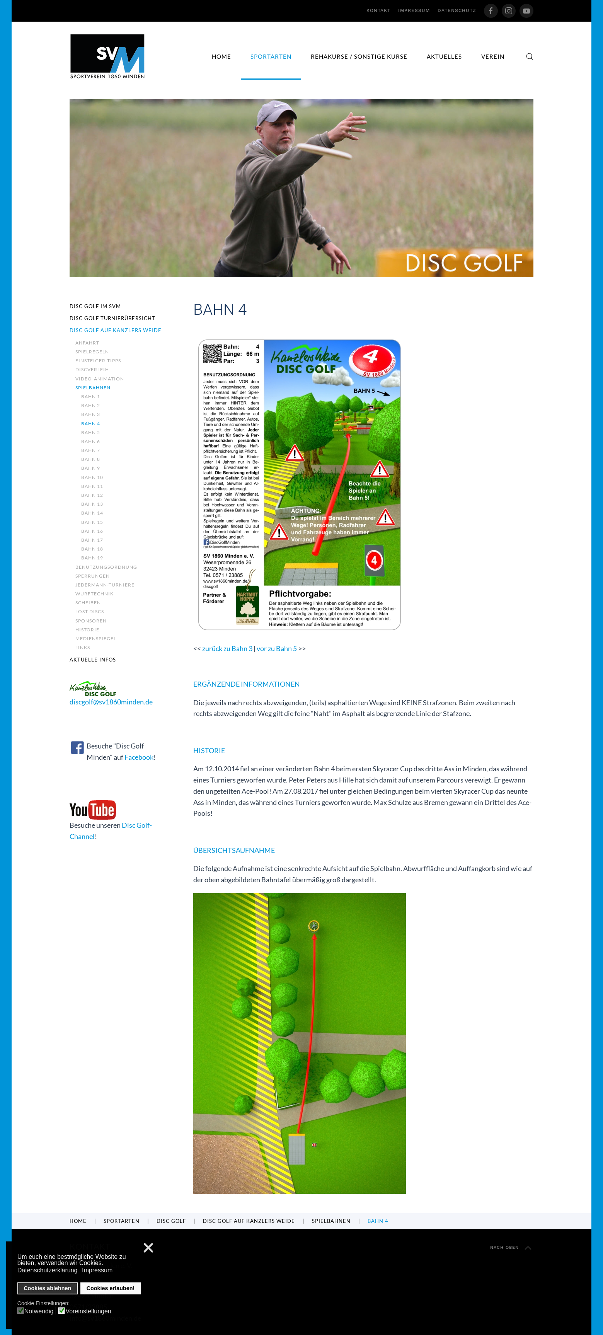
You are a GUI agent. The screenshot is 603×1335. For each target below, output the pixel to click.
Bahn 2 (90, 405)
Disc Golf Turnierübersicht (112, 318)
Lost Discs (89, 611)
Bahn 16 (92, 531)
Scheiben (88, 602)
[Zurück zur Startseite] (108, 56)
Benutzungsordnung (106, 567)
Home (221, 56)
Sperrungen (92, 576)
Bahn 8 (90, 459)
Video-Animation (99, 379)
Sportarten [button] (270, 56)
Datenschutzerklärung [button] (47, 1270)
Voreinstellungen (88, 1311)
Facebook (138, 757)
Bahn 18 (92, 549)
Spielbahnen (93, 387)
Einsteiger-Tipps (98, 360)
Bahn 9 (90, 468)
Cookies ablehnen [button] (47, 1288)
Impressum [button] (97, 1270)
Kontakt (378, 10)
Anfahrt (87, 343)
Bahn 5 (90, 432)
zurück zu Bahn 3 (227, 648)
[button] (529, 56)
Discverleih (92, 369)
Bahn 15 (92, 522)
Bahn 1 (90, 396)
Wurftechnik (94, 594)
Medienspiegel (95, 638)
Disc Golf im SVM (95, 306)
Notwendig (39, 1311)
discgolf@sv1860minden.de (111, 701)
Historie (87, 630)
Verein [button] (492, 56)
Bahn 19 (92, 558)
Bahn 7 (90, 450)
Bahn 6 (90, 441)
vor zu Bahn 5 (277, 648)
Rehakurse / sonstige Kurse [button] (359, 56)
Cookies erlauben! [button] (111, 1288)
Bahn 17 (92, 540)
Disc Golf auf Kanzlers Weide (116, 330)
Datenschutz (457, 10)
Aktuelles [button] (444, 56)
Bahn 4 (90, 423)
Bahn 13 (92, 504)
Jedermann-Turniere (105, 585)
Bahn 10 (92, 477)
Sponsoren (91, 621)
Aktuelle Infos (93, 659)
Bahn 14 (92, 513)
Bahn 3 (90, 414)
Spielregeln (92, 352)
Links (82, 647)
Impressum (414, 10)
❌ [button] (148, 1248)
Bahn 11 (92, 486)
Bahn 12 (92, 495)
